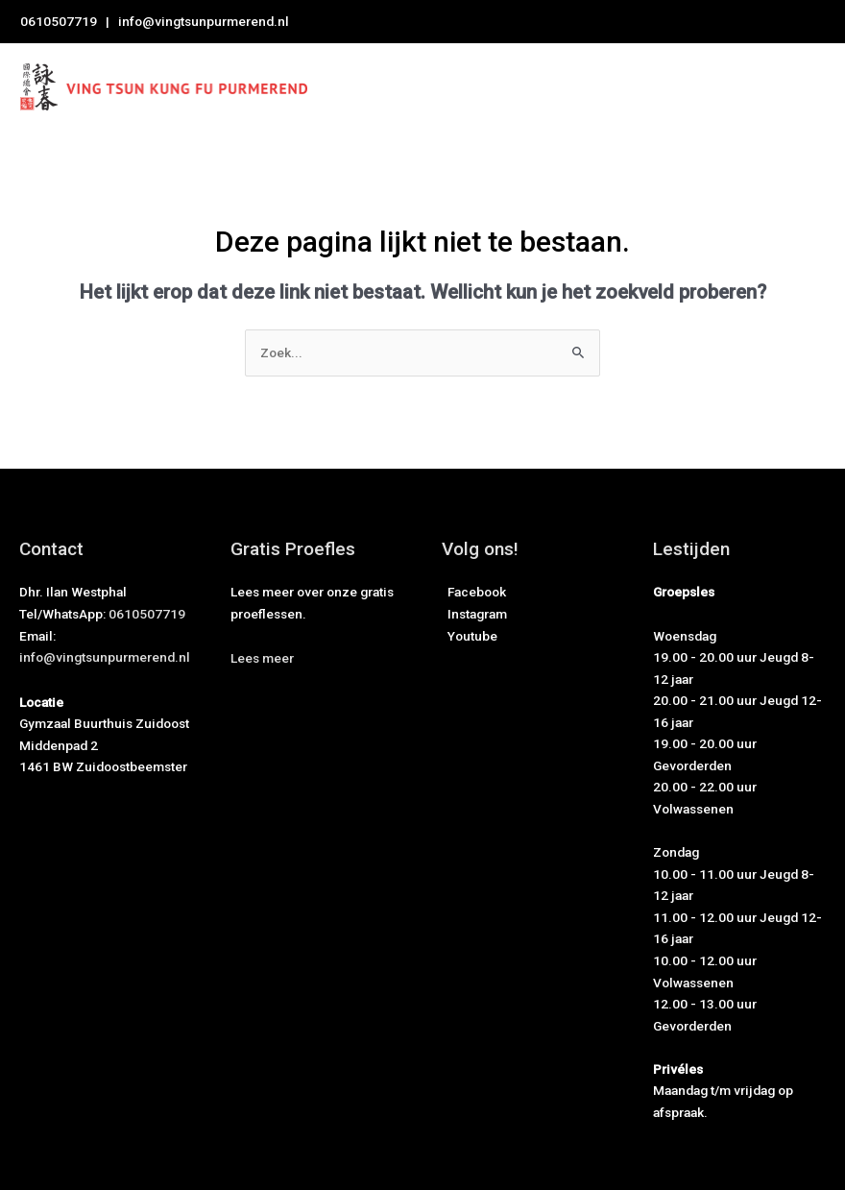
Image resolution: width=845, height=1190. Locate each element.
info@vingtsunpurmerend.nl (203, 21)
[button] (262, 658)
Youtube (469, 636)
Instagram (474, 613)
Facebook (474, 591)
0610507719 (58, 21)
